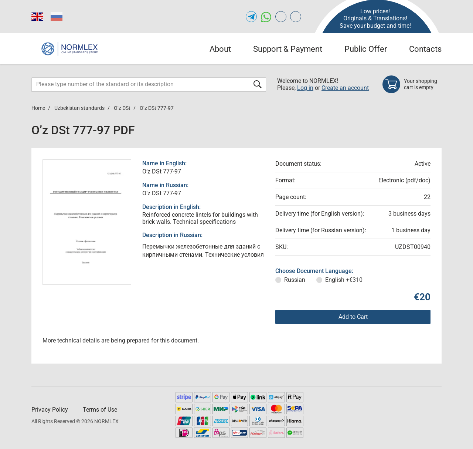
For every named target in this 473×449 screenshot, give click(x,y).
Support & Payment (287, 49)
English (344, 279)
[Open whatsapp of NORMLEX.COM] (266, 16)
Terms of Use (100, 409)
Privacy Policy (49, 409)
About (220, 49)
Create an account (345, 87)
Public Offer (365, 49)
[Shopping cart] (412, 84)
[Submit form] (257, 84)
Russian (294, 279)
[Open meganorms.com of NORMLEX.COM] (295, 16)
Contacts (425, 49)
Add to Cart (353, 316)
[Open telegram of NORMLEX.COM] (251, 16)
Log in (305, 87)
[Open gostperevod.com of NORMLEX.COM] (280, 16)
